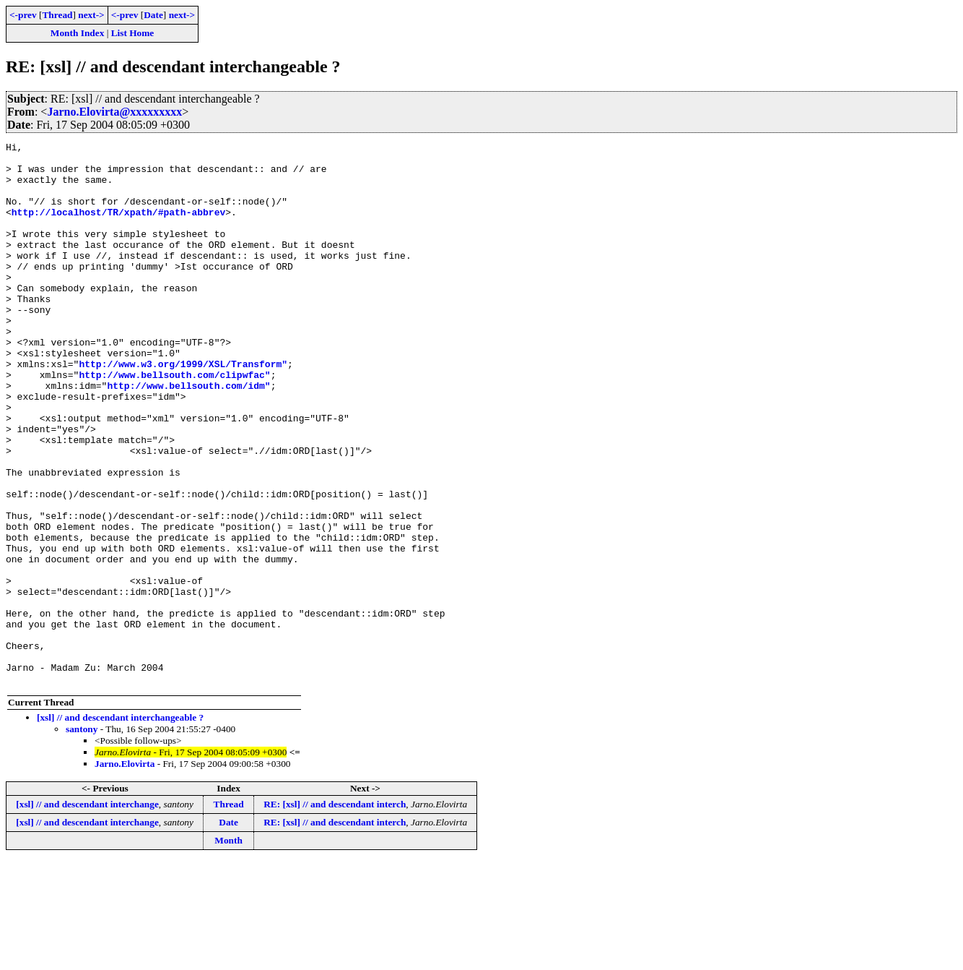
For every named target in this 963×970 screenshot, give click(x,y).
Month (228, 948)
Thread (57, 14)
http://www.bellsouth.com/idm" (188, 435)
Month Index (77, 32)
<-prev (23, 14)
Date (153, 14)
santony (81, 837)
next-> (91, 14)
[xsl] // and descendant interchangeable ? (120, 825)
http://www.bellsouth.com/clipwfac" (174, 422)
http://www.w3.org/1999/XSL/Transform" (183, 409)
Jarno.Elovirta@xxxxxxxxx (114, 112)
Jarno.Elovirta (124, 872)
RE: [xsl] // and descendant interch (334, 912)
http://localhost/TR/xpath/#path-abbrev (118, 226)
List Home (132, 32)
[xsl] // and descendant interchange (87, 912)
